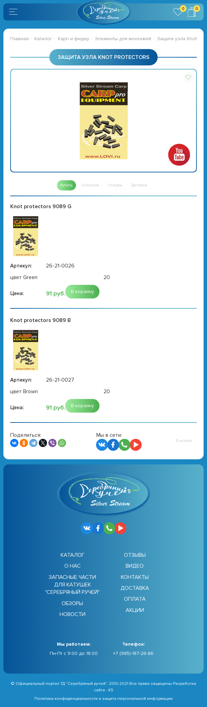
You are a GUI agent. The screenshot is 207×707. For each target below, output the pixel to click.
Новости (72, 614)
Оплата (135, 599)
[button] (188, 77)
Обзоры (72, 603)
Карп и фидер (73, 39)
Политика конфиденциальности (66, 698)
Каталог (43, 39)
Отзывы (135, 555)
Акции (135, 610)
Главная (19, 39)
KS (110, 690)
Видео (135, 566)
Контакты (135, 577)
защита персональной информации (137, 698)
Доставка (135, 588)
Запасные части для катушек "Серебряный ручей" (72, 585)
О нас (72, 566)
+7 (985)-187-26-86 (133, 653)
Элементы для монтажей (123, 39)
